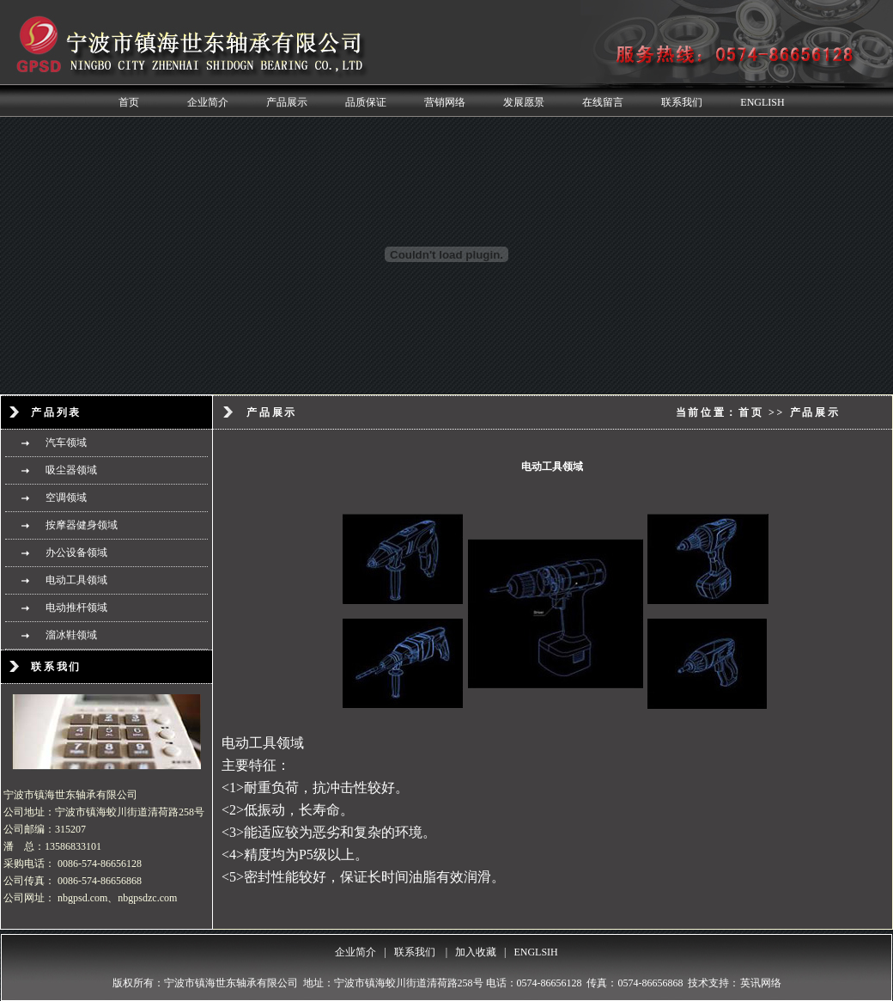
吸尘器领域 (71, 470)
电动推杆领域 (76, 607)
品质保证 (365, 102)
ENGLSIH (535, 952)
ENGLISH (762, 102)
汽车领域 (66, 442)
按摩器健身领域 (82, 525)
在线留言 (602, 102)
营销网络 (444, 102)
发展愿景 (523, 102)
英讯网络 (760, 983)
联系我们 (681, 102)
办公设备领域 (76, 552)
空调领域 (66, 497)
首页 (128, 102)
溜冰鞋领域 (71, 635)
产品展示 (286, 102)
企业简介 (207, 102)
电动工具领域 (76, 580)
